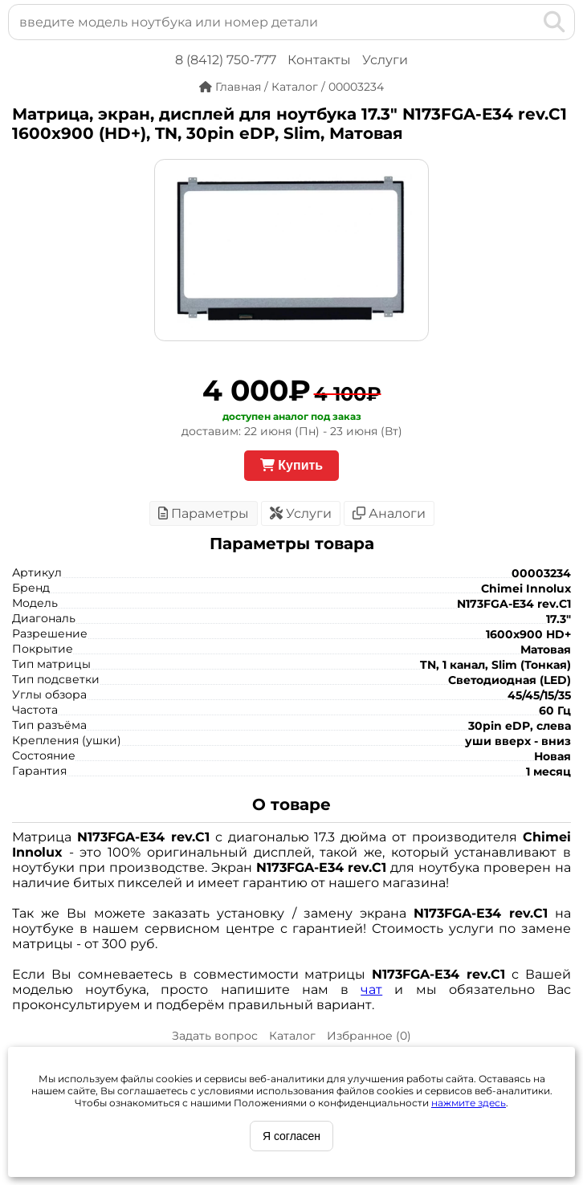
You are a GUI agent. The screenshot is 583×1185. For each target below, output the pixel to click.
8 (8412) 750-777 (225, 59)
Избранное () (369, 1035)
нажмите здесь (468, 1103)
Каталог (292, 1035)
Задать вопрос (215, 1035)
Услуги (385, 59)
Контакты (319, 59)
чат (371, 989)
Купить (291, 465)
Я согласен (291, 1136)
